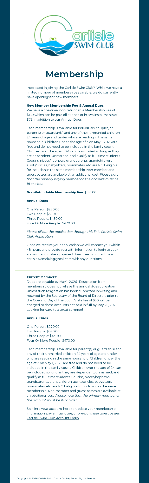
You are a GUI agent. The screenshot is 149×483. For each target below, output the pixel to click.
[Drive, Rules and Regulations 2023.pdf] (104, 450)
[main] (74, 74)
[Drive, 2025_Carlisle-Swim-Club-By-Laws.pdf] (44, 450)
